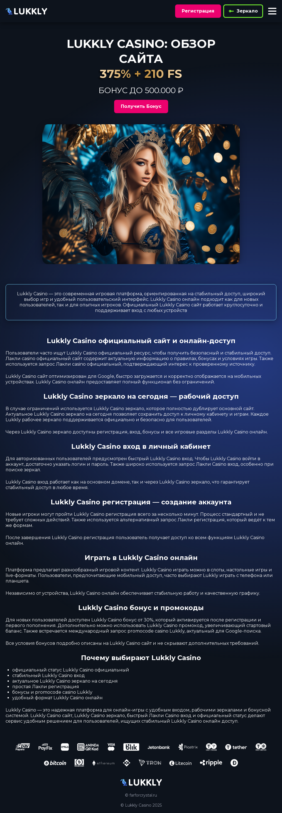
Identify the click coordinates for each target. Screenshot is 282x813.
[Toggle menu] (272, 11)
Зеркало (243, 11)
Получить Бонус (141, 106)
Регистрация (198, 11)
